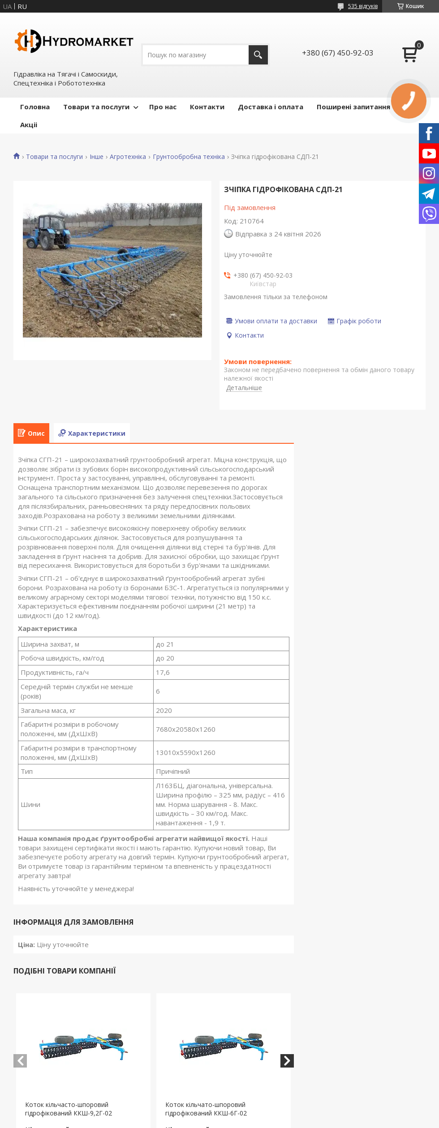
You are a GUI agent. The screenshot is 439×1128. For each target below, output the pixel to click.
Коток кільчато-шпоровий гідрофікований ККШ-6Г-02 (206, 1108)
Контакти (207, 106)
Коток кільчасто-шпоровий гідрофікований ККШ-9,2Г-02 (68, 1108)
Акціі (28, 124)
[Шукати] (258, 54)
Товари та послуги (96, 106)
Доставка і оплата (270, 106)
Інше (96, 157)
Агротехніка (128, 157)
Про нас (162, 106)
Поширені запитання (353, 106)
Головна (35, 106)
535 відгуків (363, 6)
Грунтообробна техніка (189, 157)
